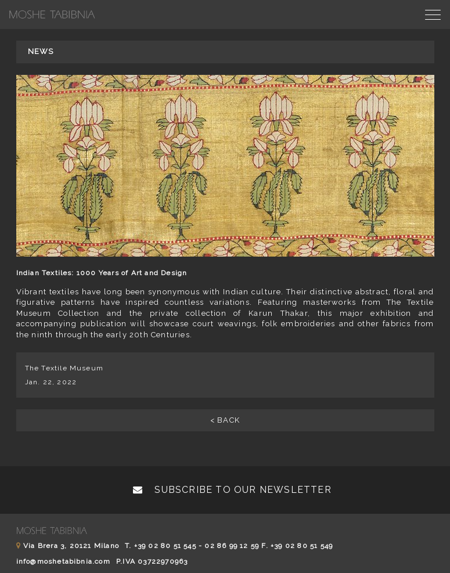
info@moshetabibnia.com (63, 561)
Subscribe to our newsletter (232, 489)
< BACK (225, 420)
